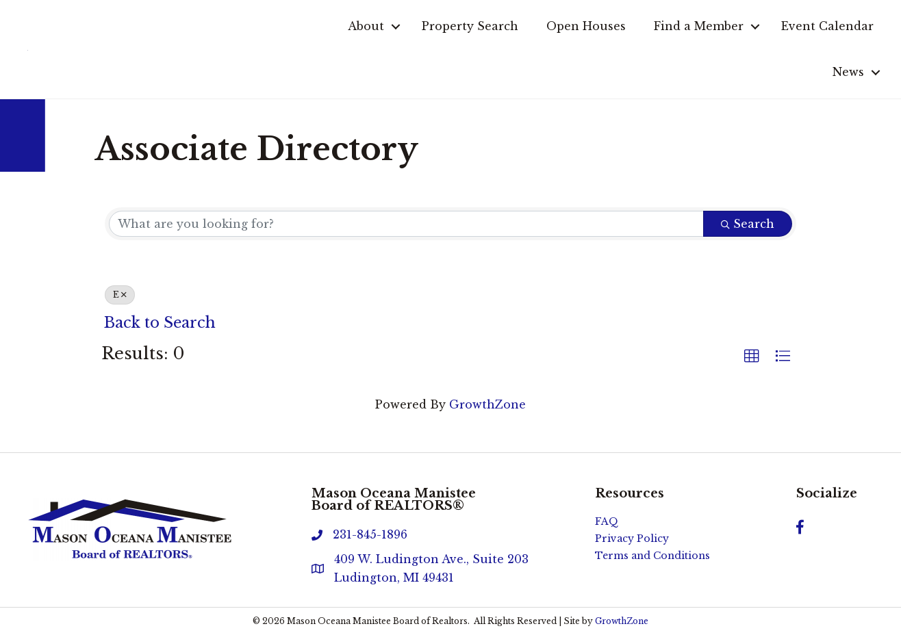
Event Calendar (827, 26)
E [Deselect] (120, 294)
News (848, 72)
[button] (751, 356)
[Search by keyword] (406, 224)
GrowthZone (487, 404)
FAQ (606, 521)
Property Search (470, 26)
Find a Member (699, 26)
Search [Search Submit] (747, 224)
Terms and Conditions (652, 555)
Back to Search (160, 322)
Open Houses (586, 26)
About (366, 26)
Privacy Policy (632, 538)
